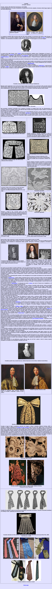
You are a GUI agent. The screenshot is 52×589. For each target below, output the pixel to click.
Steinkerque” (14, 283)
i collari (7, 66)
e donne (30, 283)
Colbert (19, 53)
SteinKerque (11, 277)
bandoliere (18, 301)
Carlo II (44, 37)
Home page (26, 585)
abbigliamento (31, 63)
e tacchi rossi (21, 312)
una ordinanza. (25, 55)
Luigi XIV (12, 54)
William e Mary (19, 306)
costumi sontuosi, (5, 56)
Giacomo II (28, 112)
